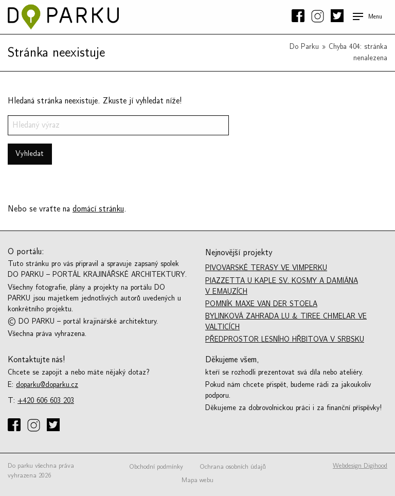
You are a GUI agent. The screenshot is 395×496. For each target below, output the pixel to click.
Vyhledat (29, 153)
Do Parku (304, 46)
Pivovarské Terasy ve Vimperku (266, 267)
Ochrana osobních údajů (233, 466)
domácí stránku (98, 209)
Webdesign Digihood (360, 465)
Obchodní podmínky (156, 466)
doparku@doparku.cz (47, 384)
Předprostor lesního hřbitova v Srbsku (284, 339)
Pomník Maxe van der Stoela (261, 303)
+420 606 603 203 (45, 400)
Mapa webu (197, 480)
